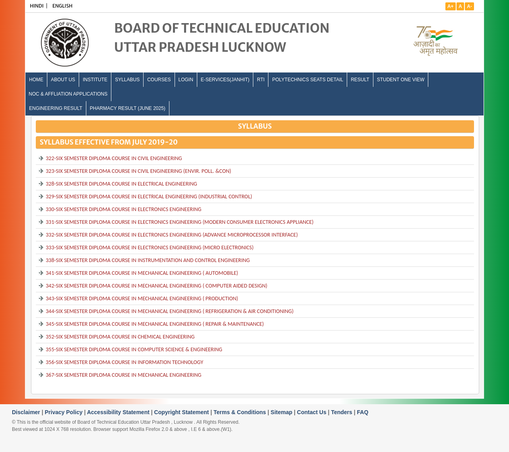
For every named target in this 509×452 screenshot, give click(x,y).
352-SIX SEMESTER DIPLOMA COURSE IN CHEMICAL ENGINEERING (120, 336)
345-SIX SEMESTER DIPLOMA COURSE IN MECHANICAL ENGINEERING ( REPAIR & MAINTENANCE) (155, 324)
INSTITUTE (95, 79)
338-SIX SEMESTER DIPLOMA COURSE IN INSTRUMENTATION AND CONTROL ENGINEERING (148, 260)
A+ (450, 6)
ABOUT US (63, 79)
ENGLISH (62, 6)
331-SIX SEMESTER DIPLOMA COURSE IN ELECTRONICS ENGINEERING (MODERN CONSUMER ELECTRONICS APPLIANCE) (180, 222)
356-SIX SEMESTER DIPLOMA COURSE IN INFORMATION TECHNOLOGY (124, 362)
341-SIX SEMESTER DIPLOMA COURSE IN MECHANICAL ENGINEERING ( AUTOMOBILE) (142, 273)
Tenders (342, 412)
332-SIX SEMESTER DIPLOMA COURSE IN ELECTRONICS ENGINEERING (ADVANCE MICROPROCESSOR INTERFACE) (172, 234)
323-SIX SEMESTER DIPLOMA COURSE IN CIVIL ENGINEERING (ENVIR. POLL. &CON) (138, 171)
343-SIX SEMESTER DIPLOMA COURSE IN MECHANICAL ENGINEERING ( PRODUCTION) (142, 298)
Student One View (401, 79)
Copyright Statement (182, 412)
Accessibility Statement (119, 412)
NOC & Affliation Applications (68, 94)
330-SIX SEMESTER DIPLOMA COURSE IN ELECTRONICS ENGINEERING (123, 209)
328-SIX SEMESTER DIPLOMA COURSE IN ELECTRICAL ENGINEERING (121, 183)
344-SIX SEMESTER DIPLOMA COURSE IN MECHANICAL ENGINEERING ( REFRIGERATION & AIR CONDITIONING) (169, 311)
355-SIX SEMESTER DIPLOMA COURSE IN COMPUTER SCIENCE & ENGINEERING (134, 349)
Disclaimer (27, 412)
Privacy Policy (64, 412)
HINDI (36, 6)
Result (360, 79)
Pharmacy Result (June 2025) (127, 108)
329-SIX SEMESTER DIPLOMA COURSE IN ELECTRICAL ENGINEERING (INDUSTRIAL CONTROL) (149, 196)
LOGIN (186, 79)
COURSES (159, 79)
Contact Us (312, 412)
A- (469, 6)
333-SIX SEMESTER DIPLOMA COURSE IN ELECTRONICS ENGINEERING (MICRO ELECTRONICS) (150, 247)
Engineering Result (55, 108)
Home (36, 79)
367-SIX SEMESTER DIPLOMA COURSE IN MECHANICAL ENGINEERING (123, 375)
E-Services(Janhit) (225, 79)
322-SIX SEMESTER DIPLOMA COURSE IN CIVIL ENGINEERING (114, 158)
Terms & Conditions (241, 412)
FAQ (363, 412)
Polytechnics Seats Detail (307, 79)
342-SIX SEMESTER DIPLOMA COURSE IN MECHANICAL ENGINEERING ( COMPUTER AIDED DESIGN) (156, 285)
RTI (260, 79)
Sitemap (282, 412)
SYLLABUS (127, 79)
